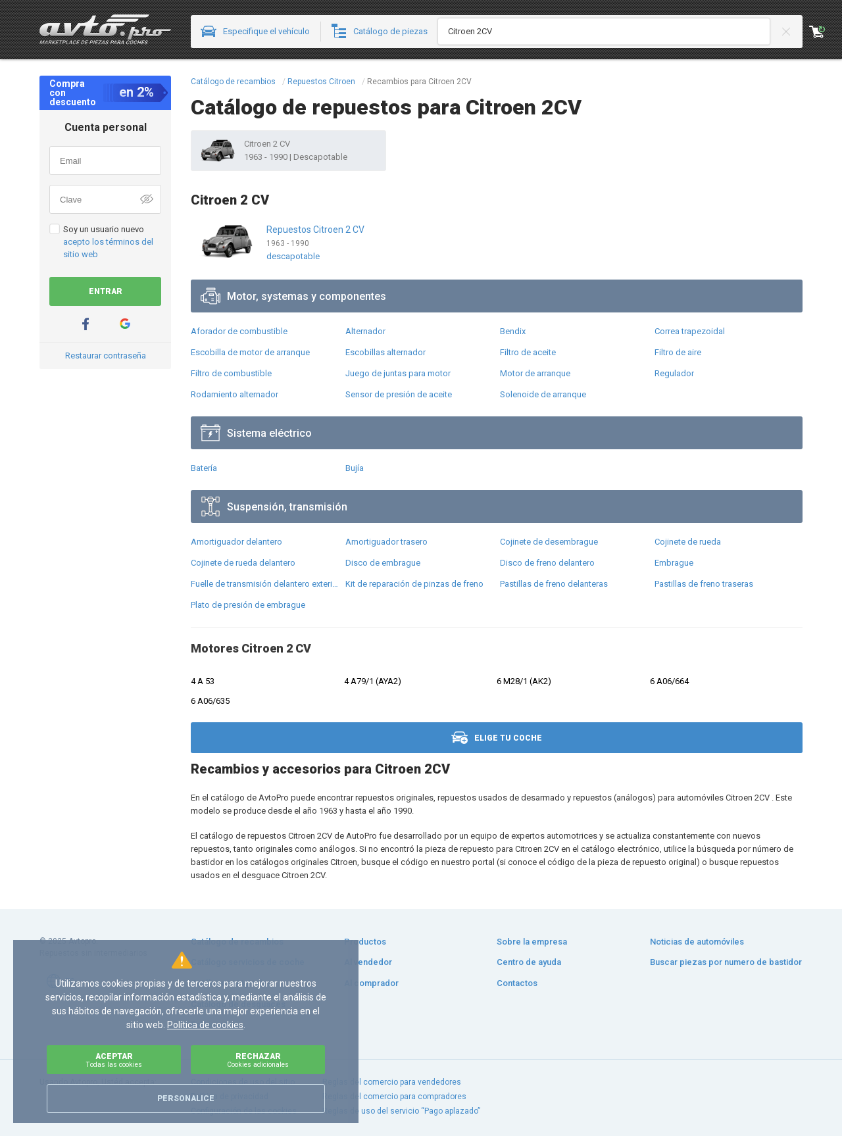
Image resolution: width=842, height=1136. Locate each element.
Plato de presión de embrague (248, 605)
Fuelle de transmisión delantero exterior (265, 584)
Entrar (105, 291)
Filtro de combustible (231, 373)
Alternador (365, 331)
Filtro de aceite (528, 352)
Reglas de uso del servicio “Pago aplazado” (401, 1111)
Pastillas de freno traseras (704, 584)
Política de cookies (205, 1025)
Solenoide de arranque (543, 394)
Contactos (517, 983)
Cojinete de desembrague (549, 542)
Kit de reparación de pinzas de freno (414, 584)
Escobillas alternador (385, 352)
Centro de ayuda (529, 962)
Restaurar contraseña (105, 355)
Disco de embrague (382, 563)
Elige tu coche (496, 737)
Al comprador (371, 983)
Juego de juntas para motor (398, 373)
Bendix (513, 331)
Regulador (674, 373)
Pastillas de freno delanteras (554, 584)
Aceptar (114, 1060)
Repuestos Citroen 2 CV (315, 229)
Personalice (185, 1098)
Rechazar (258, 1060)
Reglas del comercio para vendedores (391, 1082)
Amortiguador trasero (386, 542)
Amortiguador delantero (236, 542)
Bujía (354, 468)
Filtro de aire (678, 352)
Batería (204, 468)
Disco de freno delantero (547, 563)
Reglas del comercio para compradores (394, 1096)
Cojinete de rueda (688, 542)
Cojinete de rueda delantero (243, 563)
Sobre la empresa (532, 942)
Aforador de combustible (239, 331)
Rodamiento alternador (234, 394)
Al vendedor (368, 962)
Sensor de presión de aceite (398, 394)
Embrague (674, 563)
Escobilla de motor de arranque (250, 352)
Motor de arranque (535, 373)
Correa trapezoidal (690, 331)
